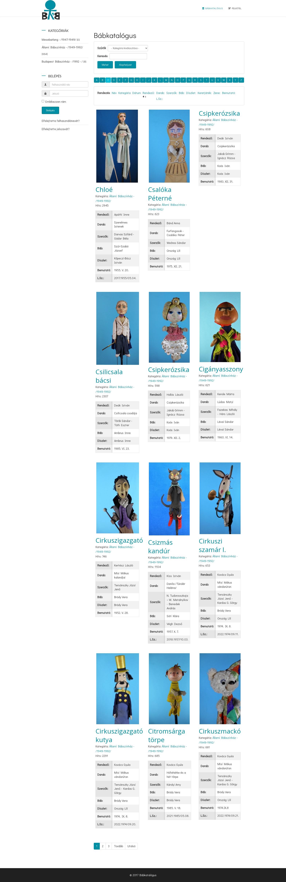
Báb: (181, 93)
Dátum (136, 93)
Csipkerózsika (219, 113)
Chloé (104, 189)
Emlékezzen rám (54, 101)
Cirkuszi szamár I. (212, 545)
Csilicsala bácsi (109, 376)
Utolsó (131, 846)
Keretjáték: (205, 93)
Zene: (216, 93)
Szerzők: (171, 93)
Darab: (160, 93)
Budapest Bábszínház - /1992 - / (64, 61)
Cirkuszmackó (220, 731)
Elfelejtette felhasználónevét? (61, 121)
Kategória (124, 93)
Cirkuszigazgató (119, 540)
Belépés (50, 110)
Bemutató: (228, 93)
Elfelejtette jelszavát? (55, 129)
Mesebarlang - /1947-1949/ (61, 39)
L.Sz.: (159, 99)
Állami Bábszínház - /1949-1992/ (62, 50)
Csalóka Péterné (160, 193)
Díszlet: (191, 93)
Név (114, 93)
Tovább (118, 846)
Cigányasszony (221, 369)
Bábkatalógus (212, 8)
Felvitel (234, 8)
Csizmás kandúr (160, 546)
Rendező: (148, 93)
